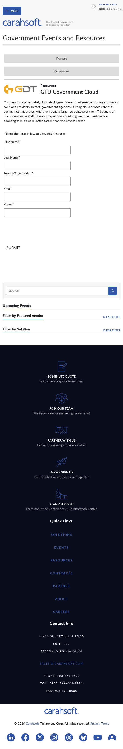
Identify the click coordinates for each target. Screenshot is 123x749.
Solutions (61, 534)
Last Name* (12, 157)
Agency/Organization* (19, 173)
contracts (61, 573)
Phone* (9, 204)
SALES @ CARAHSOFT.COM (61, 663)
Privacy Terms (99, 723)
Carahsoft (32, 723)
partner (61, 586)
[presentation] (37, 230)
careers (61, 612)
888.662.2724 (110, 9)
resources (62, 560)
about (61, 599)
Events (61, 547)
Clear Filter (111, 317)
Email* (8, 188)
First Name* (12, 142)
